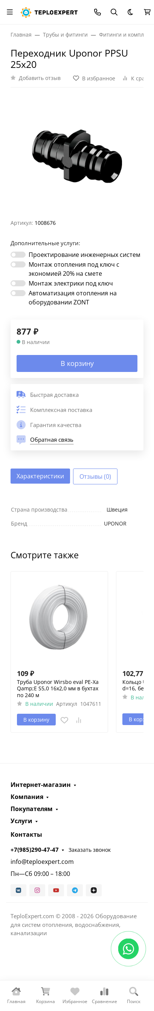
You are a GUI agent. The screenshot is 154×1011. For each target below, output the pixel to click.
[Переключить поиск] (114, 12)
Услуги (21, 821)
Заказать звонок (90, 849)
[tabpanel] (77, 516)
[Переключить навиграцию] (10, 12)
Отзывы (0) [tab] (95, 476)
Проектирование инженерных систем (84, 254)
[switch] (18, 255)
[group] (77, 156)
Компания (27, 797)
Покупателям (32, 809)
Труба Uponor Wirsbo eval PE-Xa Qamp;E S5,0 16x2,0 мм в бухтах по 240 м (58, 689)
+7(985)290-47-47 (35, 849)
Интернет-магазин (41, 785)
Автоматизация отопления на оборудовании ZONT (73, 297)
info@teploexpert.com (42, 861)
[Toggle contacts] (97, 12)
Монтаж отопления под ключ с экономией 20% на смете (74, 269)
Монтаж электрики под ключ (71, 283)
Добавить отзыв (40, 77)
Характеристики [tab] (40, 476)
